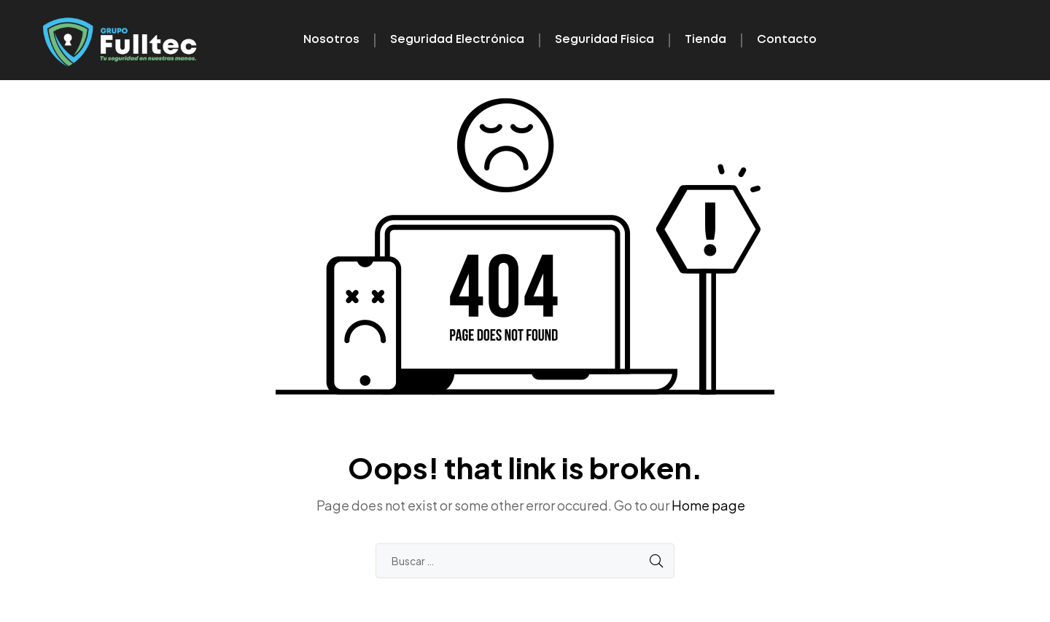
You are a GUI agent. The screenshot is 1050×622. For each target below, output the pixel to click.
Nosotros (331, 39)
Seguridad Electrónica (457, 39)
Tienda (705, 39)
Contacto (787, 39)
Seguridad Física (604, 39)
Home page (708, 505)
